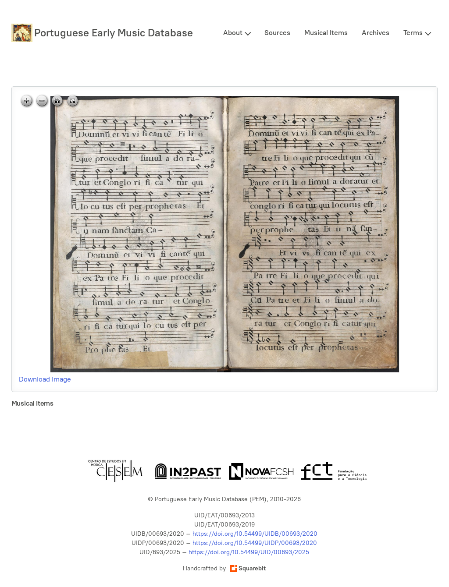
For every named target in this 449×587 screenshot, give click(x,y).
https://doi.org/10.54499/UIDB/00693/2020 (254, 533)
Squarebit (248, 568)
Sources (277, 32)
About (232, 32)
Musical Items (326, 32)
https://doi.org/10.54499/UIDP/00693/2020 (254, 543)
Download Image (45, 379)
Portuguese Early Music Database (113, 32)
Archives (375, 32)
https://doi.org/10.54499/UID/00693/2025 (249, 552)
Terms (413, 32)
